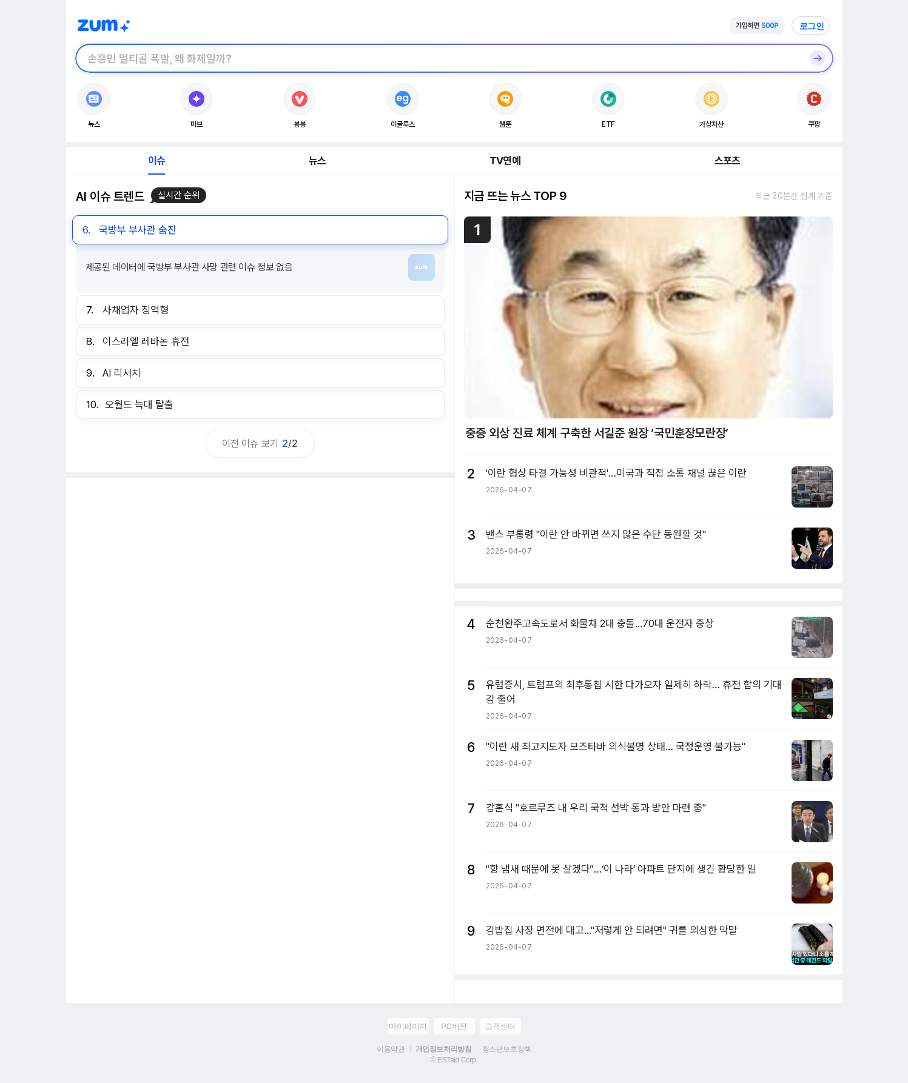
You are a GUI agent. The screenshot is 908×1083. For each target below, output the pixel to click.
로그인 (812, 26)
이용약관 (391, 1049)
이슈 (156, 161)
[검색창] (438, 58)
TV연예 (504, 161)
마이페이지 (408, 1026)
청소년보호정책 (506, 1049)
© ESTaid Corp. (454, 1060)
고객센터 (500, 1026)
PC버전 (453, 1026)
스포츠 (728, 161)
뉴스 (317, 161)
